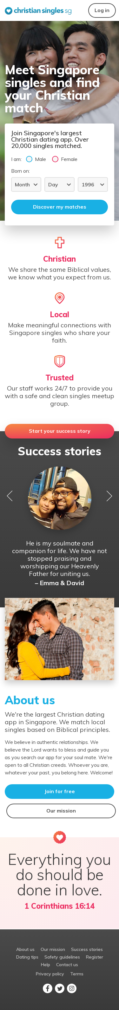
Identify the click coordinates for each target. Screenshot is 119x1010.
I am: (16, 159)
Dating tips (27, 957)
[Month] (26, 184)
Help (45, 964)
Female (64, 158)
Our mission (61, 810)
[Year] (93, 184)
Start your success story (59, 431)
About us (25, 949)
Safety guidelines (62, 957)
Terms (76, 974)
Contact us (67, 964)
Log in (102, 10)
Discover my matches (59, 207)
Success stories (87, 949)
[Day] (59, 184)
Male (36, 158)
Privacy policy (50, 974)
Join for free (59, 791)
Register (94, 957)
